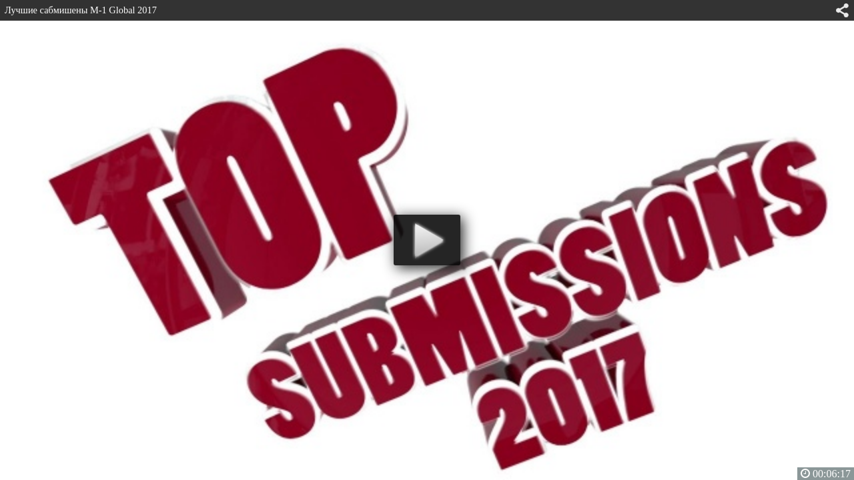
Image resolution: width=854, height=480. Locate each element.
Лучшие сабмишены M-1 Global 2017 (81, 10)
